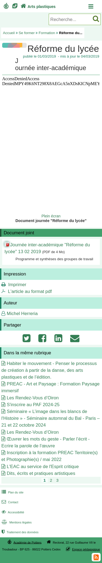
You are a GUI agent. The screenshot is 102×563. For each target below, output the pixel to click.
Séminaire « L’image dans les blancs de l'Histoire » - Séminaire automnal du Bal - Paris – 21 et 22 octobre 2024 (50, 418)
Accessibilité (12, 512)
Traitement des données (19, 532)
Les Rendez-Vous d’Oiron (33, 397)
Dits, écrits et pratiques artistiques (41, 473)
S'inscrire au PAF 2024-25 (33, 404)
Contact (9, 502)
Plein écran (51, 216)
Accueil (9, 33)
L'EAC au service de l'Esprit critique (43, 466)
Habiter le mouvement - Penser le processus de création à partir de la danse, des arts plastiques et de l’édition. (49, 370)
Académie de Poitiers (27, 542)
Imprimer (17, 284)
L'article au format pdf (30, 291)
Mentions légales (16, 522)
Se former (27, 33)
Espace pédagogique (86, 549)
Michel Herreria (22, 313)
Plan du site (12, 492)
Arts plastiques (37, 6)
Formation (47, 33)
